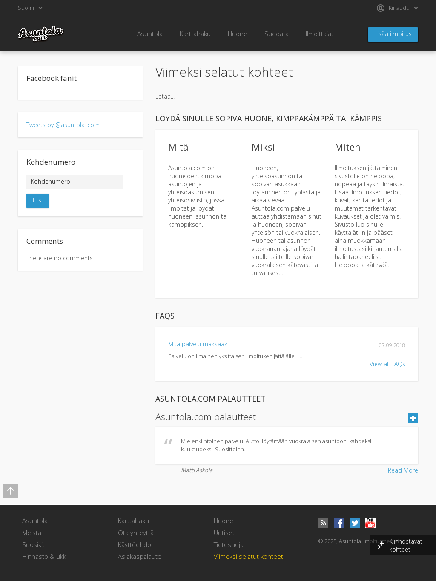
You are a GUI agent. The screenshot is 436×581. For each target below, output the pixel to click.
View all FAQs (387, 364)
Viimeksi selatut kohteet (248, 556)
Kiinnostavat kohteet (405, 545)
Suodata (276, 33)
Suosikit (33, 544)
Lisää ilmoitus (393, 34)
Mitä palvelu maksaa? (197, 344)
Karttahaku (195, 33)
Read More (403, 470)
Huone (237, 33)
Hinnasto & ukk (44, 556)
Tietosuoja (229, 544)
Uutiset (224, 532)
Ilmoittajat (319, 33)
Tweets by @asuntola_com (63, 125)
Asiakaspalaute (139, 556)
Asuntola (150, 33)
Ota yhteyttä (136, 532)
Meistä (31, 532)
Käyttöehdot (135, 544)
